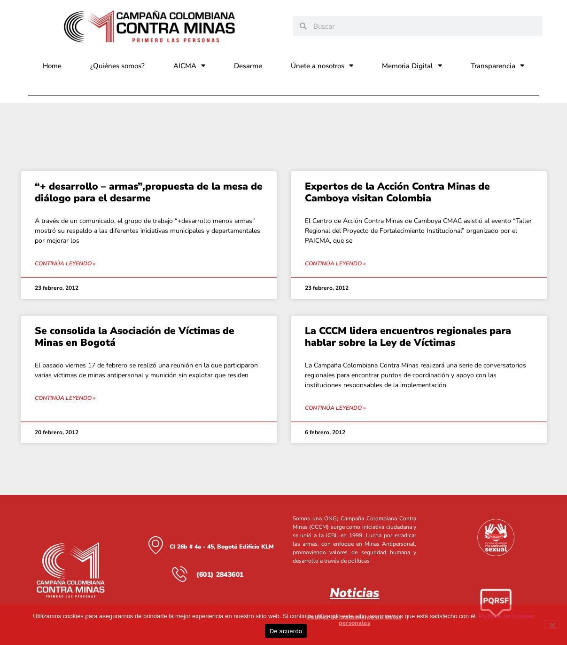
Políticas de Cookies (506, 616)
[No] (552, 624)
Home (52, 66)
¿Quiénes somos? (117, 66)
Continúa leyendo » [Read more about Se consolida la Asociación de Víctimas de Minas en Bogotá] (65, 398)
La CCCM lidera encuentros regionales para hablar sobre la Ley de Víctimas (408, 336)
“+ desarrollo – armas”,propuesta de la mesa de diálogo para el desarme (149, 192)
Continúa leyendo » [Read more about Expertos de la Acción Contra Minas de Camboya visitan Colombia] (335, 263)
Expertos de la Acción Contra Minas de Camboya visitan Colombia (397, 192)
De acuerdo (286, 631)
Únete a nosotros (322, 65)
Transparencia (497, 65)
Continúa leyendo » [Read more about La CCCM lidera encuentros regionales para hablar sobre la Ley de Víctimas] (335, 408)
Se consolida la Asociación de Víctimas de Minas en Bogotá (134, 336)
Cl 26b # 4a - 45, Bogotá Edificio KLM (222, 546)
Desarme (248, 66)
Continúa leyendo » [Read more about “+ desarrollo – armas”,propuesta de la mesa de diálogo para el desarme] (65, 263)
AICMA (189, 65)
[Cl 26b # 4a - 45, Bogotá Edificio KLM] (155, 545)
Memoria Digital (412, 65)
